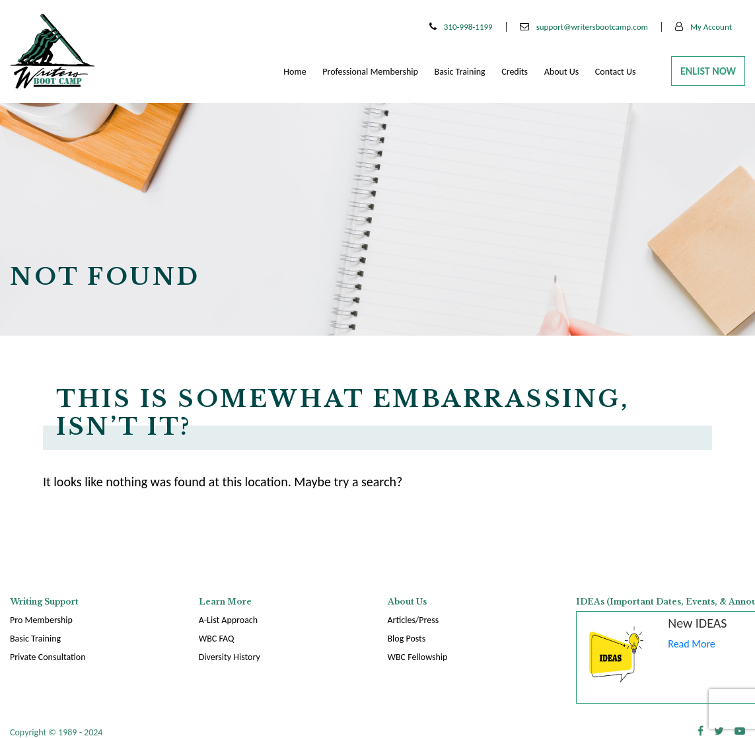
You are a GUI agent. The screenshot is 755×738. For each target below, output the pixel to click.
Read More (691, 644)
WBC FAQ (216, 638)
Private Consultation (48, 657)
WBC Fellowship (418, 657)
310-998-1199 (461, 27)
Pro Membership (41, 620)
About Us (561, 71)
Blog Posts (407, 638)
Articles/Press (413, 620)
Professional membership (370, 71)
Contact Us (615, 71)
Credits (514, 71)
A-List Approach (228, 620)
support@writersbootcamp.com (584, 27)
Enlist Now (708, 71)
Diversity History (229, 657)
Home (294, 71)
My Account (703, 27)
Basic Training (460, 71)
